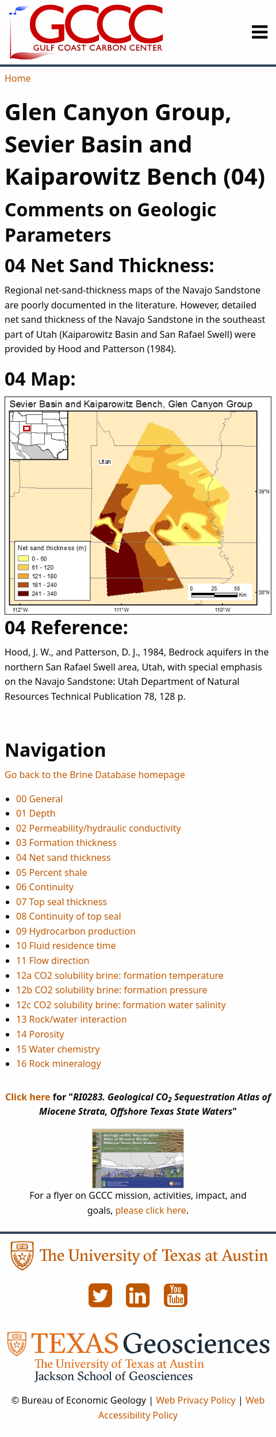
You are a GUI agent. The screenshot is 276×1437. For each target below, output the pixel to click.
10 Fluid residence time (66, 945)
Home (18, 78)
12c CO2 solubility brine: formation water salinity (121, 1004)
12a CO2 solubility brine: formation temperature (120, 975)
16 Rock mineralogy (58, 1063)
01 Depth (36, 813)
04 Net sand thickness (63, 857)
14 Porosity (40, 1034)
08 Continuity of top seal (68, 916)
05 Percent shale (51, 872)
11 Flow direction (52, 960)
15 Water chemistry (57, 1049)
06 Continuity (45, 887)
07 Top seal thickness (61, 901)
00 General (39, 798)
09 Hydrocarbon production (76, 931)
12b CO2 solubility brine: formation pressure (112, 990)
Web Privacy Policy (196, 1400)
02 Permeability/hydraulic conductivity (98, 828)
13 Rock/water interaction (71, 1019)
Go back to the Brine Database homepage (95, 774)
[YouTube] (176, 1301)
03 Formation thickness (66, 842)
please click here (151, 1210)
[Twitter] (101, 1301)
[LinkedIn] (139, 1301)
